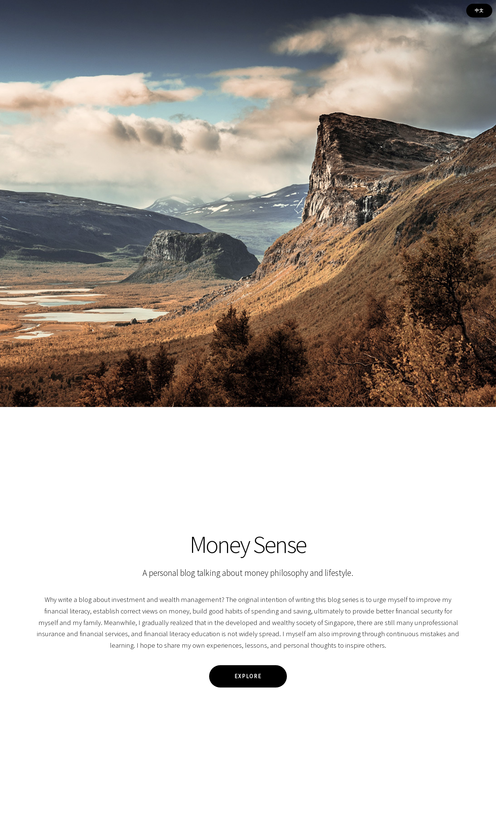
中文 (479, 10)
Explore (248, 676)
